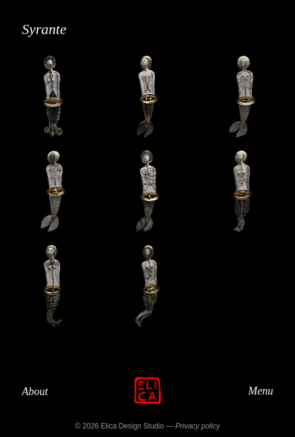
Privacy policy (197, 426)
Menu (260, 390)
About (35, 391)
